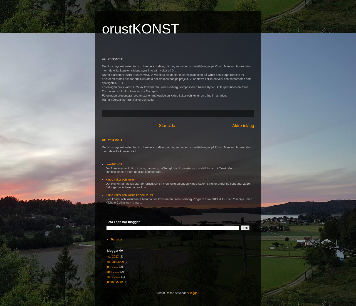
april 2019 (112, 271)
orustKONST (140, 28)
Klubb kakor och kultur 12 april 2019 (129, 195)
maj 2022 (112, 256)
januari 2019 (114, 281)
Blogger (193, 293)
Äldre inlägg (243, 125)
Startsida (167, 125)
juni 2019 (112, 266)
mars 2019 (113, 276)
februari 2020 (115, 261)
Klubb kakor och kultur (120, 179)
